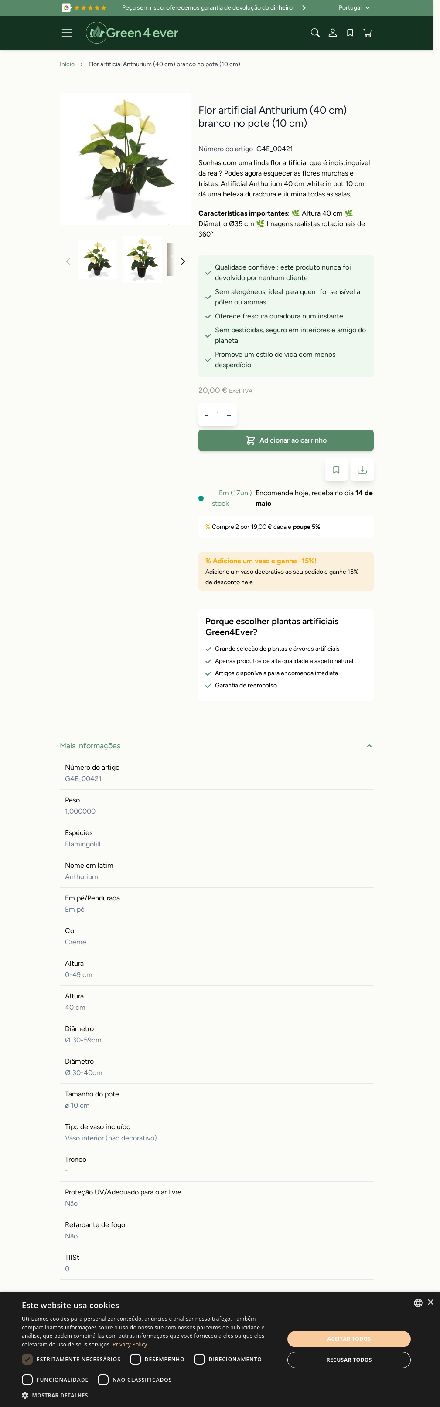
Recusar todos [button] (349, 1359)
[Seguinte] (182, 261)
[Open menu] (67, 33)
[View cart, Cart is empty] (368, 33)
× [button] (430, 1302)
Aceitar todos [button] (349, 1339)
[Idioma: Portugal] (354, 8)
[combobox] (418, 1303)
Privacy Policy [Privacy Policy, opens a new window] (130, 1344)
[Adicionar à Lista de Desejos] (336, 469)
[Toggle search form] (315, 33)
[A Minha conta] (333, 33)
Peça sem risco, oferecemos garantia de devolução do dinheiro (215, 7)
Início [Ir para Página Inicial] (67, 64)
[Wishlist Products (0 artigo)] (350, 33)
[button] (149, 1395)
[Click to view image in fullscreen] (125, 159)
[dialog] (220, 1349)
